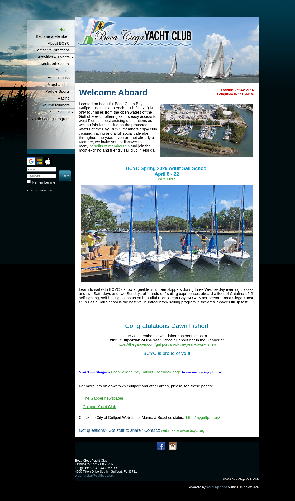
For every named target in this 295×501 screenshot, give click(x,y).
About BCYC (59, 43)
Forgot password (40, 191)
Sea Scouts (60, 112)
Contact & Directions (52, 50)
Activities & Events (54, 57)
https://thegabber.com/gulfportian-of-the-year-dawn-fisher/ (166, 344)
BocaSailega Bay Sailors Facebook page (146, 372)
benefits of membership (109, 146)
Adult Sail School (55, 64)
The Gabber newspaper (103, 398)
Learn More (165, 179)
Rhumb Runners (55, 105)
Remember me (43, 182)
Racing (64, 98)
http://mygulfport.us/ (203, 417)
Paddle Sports (57, 91)
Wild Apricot (216, 487)
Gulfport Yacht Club (99, 407)
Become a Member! (53, 36)
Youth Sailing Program (50, 119)
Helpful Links (58, 78)
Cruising (62, 71)
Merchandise (58, 84)
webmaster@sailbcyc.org (182, 430)
